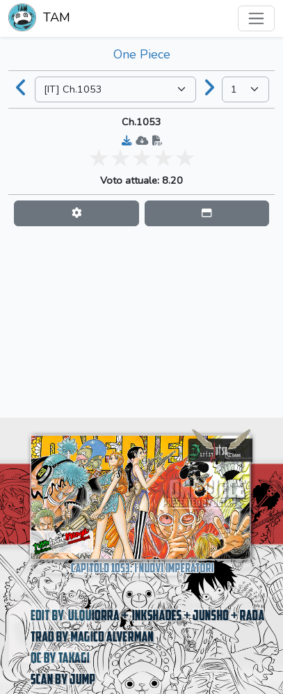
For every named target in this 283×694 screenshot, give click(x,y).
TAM (39, 18)
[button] (76, 213)
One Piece (141, 54)
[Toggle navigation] (256, 18)
